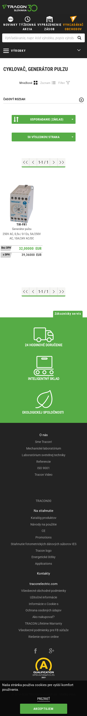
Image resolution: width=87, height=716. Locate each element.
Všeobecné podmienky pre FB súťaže (43, 630)
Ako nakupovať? (43, 617)
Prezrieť (43, 699)
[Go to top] (25, 162)
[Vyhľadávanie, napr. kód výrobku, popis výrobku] (43, 37)
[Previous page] (33, 162)
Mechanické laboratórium (43, 448)
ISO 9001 (43, 468)
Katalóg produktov (43, 518)
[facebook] (35, 651)
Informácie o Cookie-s (43, 604)
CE (43, 531)
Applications (43, 563)
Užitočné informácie (43, 597)
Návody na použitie (43, 524)
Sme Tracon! (43, 442)
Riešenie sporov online (43, 636)
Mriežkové (26, 83)
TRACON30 (43, 501)
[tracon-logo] (19, 7)
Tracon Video (43, 474)
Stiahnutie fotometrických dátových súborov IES (43, 544)
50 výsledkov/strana (50, 137)
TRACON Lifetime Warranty (43, 623)
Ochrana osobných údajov (43, 610)
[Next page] (54, 162)
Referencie (43, 461)
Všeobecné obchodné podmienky (43, 590)
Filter (61, 83)
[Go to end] (61, 162)
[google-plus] (51, 651)
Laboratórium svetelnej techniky (43, 455)
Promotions (43, 537)
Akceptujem (43, 708)
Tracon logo (43, 550)
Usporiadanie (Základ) (43, 119)
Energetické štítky (43, 557)
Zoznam (45, 83)
